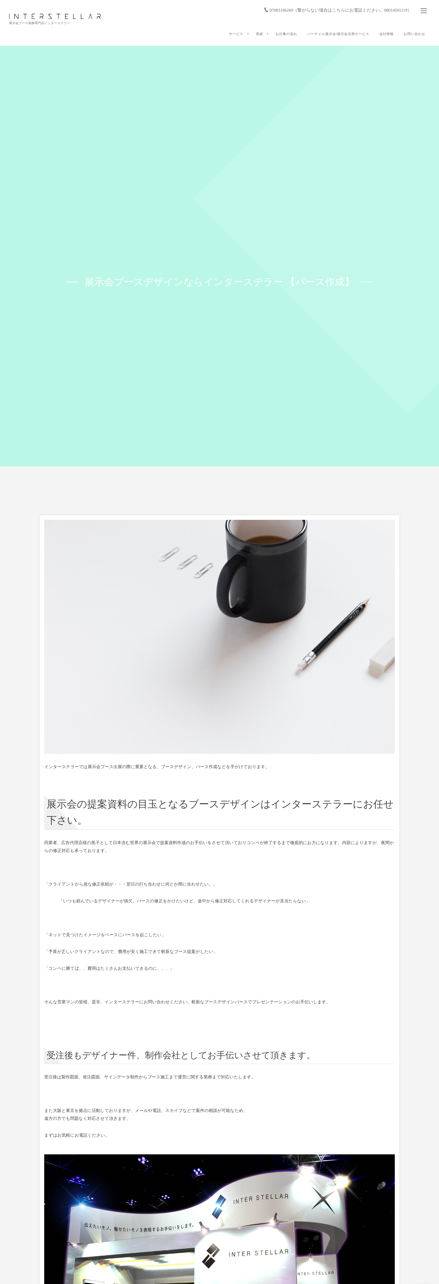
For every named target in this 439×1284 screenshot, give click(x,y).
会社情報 (386, 34)
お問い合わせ (414, 34)
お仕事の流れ (286, 34)
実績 (259, 34)
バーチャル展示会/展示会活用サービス (338, 34)
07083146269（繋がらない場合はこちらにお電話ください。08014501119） (340, 10)
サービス (236, 34)
